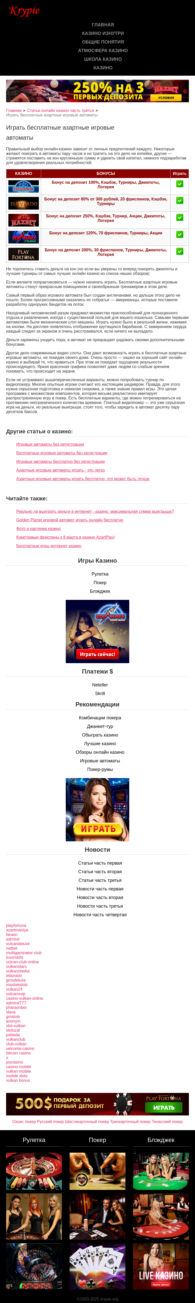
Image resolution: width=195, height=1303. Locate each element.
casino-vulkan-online (24, 998)
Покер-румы (100, 769)
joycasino (14, 1062)
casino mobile (18, 1067)
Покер (99, 582)
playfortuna (16, 925)
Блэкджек (100, 591)
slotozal (13, 1030)
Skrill (100, 693)
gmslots (13, 1016)
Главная (103, 24)
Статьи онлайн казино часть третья (60, 110)
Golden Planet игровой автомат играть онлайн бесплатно (69, 520)
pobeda (13, 1035)
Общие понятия (103, 42)
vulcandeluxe (18, 944)
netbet (11, 948)
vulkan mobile (18, 1071)
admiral (12, 939)
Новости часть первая (100, 888)
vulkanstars (16, 966)
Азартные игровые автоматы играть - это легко (60, 470)
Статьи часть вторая (100, 871)
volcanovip (15, 994)
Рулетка (99, 574)
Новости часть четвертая (100, 914)
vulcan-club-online (22, 962)
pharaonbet (16, 1007)
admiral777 (16, 1003)
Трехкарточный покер (130, 1121)
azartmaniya (17, 930)
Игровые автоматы (100, 760)
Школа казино (103, 59)
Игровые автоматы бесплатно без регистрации (60, 461)
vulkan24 (14, 989)
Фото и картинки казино (38, 528)
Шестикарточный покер (87, 1121)
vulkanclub (15, 1039)
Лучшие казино (100, 743)
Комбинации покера (100, 717)
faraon (12, 934)
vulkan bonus (18, 1080)
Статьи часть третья (99, 880)
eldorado (14, 975)
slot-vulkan (15, 1026)
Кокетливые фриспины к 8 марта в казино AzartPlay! (65, 537)
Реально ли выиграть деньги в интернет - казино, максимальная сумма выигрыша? (95, 511)
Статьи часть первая (100, 863)
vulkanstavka (18, 971)
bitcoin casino (18, 1053)
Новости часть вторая (100, 897)
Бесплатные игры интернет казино (48, 546)
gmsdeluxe (16, 980)
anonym (13, 1021)
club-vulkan (16, 1044)
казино (102, 67)
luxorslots (14, 957)
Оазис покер (24, 1121)
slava (10, 1012)
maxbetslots (17, 985)
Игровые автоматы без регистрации (50, 444)
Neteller (100, 684)
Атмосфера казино (103, 50)
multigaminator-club (24, 953)
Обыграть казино (100, 735)
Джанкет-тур (100, 726)
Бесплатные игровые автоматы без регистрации (61, 453)
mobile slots (16, 1076)
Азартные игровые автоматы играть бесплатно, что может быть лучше (83, 479)
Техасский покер (167, 1121)
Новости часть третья (100, 906)
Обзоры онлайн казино (100, 752)
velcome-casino (20, 1048)
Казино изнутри (103, 33)
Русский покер (50, 1121)
